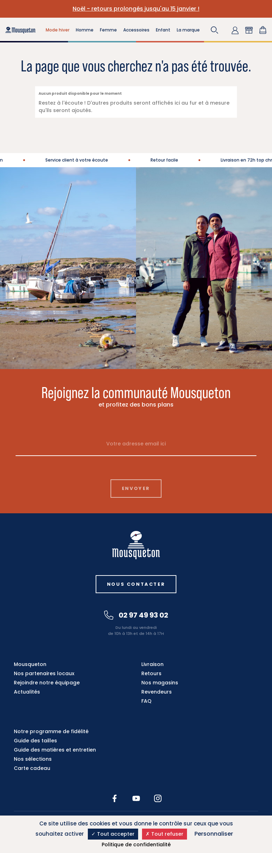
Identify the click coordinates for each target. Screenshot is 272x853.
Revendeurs (156, 691)
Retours (151, 673)
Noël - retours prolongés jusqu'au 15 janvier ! (136, 9)
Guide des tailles (35, 740)
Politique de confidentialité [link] (136, 844)
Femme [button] (108, 30)
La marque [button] (188, 30)
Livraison (152, 664)
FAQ (146, 701)
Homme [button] (85, 30)
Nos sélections (33, 759)
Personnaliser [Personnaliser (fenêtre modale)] (213, 834)
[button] (214, 30)
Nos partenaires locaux (44, 673)
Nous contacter (136, 584)
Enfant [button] (163, 30)
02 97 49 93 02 (136, 615)
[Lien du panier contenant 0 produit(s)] (263, 30)
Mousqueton (30, 664)
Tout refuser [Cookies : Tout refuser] (164, 833)
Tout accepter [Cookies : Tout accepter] (113, 833)
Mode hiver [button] (57, 30)
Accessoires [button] (136, 30)
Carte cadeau (32, 768)
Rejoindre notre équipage (47, 682)
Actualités (27, 691)
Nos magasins (159, 682)
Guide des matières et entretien (55, 749)
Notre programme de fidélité (51, 731)
